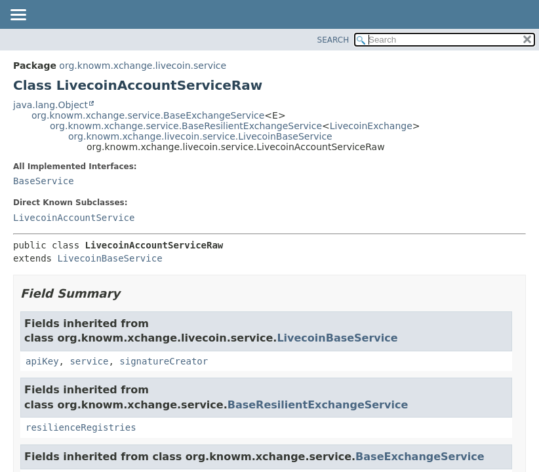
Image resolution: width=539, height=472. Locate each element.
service (89, 361)
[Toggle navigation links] (18, 16)
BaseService (43, 181)
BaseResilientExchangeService (318, 405)
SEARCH (333, 40)
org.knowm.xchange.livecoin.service (142, 65)
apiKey (42, 361)
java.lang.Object (50, 105)
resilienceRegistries (81, 427)
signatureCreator (163, 361)
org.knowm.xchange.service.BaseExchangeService (147, 115)
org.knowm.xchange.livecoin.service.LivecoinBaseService (200, 136)
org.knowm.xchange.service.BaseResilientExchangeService (186, 126)
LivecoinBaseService (109, 258)
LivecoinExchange (371, 126)
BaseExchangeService (420, 456)
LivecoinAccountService (73, 217)
